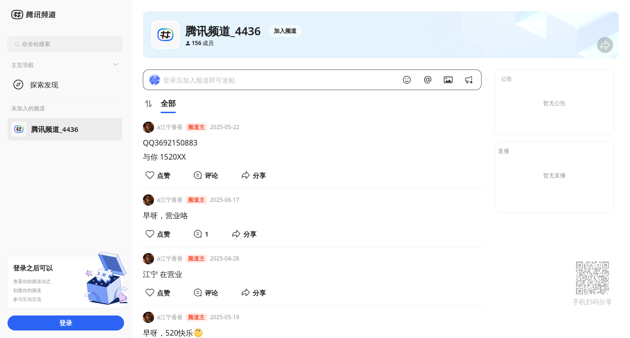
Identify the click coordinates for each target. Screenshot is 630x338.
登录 (65, 322)
